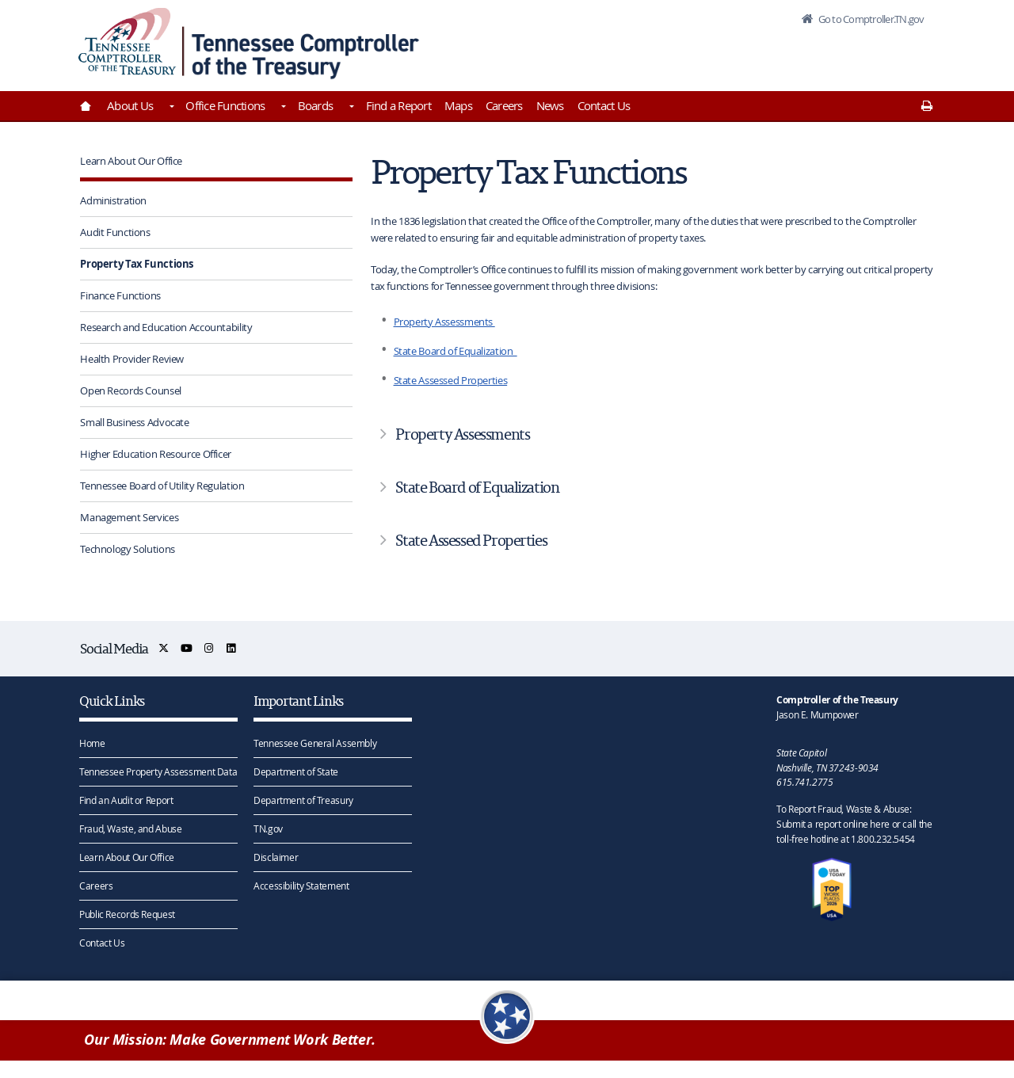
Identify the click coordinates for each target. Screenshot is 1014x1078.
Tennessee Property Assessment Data (158, 771)
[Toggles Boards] (350, 107)
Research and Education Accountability (166, 327)
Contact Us (604, 105)
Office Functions (225, 105)
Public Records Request (127, 914)
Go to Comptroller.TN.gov (870, 19)
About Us (130, 105)
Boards (316, 105)
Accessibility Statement (301, 885)
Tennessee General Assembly (315, 743)
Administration (113, 200)
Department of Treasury (303, 800)
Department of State (296, 771)
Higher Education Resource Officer (155, 454)
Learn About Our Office (131, 161)
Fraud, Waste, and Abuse (130, 828)
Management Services (129, 517)
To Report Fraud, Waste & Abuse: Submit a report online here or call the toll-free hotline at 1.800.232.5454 (854, 823)
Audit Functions (115, 232)
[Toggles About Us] (170, 107)
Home (92, 743)
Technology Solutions (127, 549)
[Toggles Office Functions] (282, 107)
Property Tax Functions (136, 264)
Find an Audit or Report (126, 800)
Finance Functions (120, 295)
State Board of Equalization (455, 351)
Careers (504, 105)
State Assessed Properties (451, 380)
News (550, 105)
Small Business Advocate (134, 422)
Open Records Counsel (130, 390)
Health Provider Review (132, 359)
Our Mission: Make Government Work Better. (229, 1039)
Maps (458, 105)
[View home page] (127, 41)
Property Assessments (444, 321)
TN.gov (268, 828)
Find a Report (398, 105)
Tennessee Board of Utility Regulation (162, 485)
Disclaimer (276, 857)
